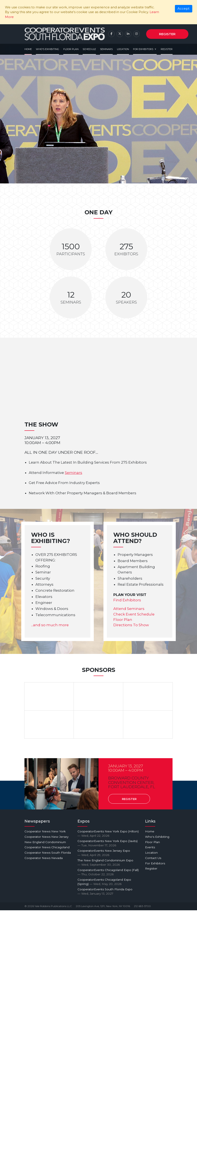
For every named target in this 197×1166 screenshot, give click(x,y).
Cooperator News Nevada (43, 858)
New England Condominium (45, 842)
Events (150, 847)
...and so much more (50, 625)
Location (123, 49)
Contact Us (153, 858)
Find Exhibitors (127, 600)
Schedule (89, 49)
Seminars (106, 49)
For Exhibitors (143, 49)
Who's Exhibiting (47, 49)
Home (28, 49)
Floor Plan (71, 49)
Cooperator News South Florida (47, 852)
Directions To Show (131, 625)
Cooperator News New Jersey (46, 836)
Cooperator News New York (45, 831)
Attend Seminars (128, 608)
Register (167, 34)
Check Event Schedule (134, 614)
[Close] (183, 9)
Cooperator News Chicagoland (47, 847)
